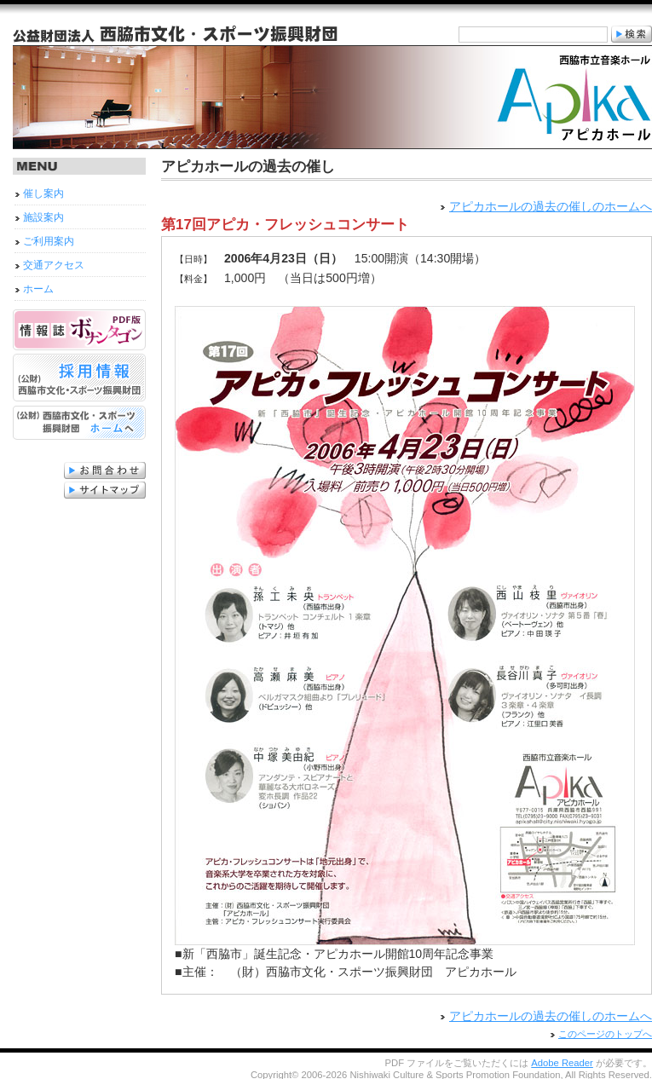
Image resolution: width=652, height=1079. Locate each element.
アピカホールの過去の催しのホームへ (550, 206)
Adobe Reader (562, 1061)
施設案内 (43, 217)
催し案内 (43, 193)
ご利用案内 (48, 241)
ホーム (38, 289)
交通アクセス (53, 265)
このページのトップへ (605, 1032)
